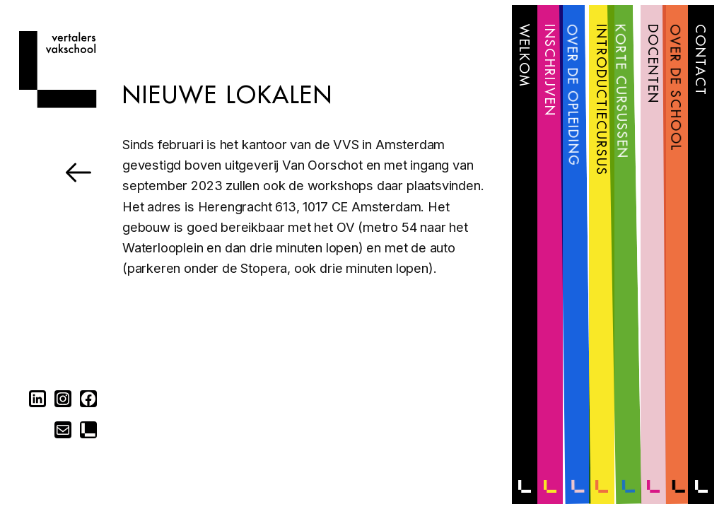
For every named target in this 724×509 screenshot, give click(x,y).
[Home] (57, 103)
